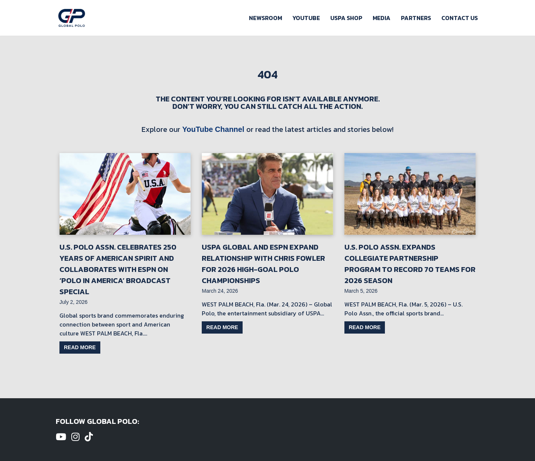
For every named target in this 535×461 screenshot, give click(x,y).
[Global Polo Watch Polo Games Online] (72, 18)
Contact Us (459, 17)
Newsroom (265, 17)
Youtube (306, 17)
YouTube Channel (213, 129)
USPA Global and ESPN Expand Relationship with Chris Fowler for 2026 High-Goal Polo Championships (263, 263)
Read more (80, 347)
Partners (416, 17)
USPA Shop (346, 17)
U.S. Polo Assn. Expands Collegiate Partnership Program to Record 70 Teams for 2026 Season (410, 263)
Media (381, 17)
